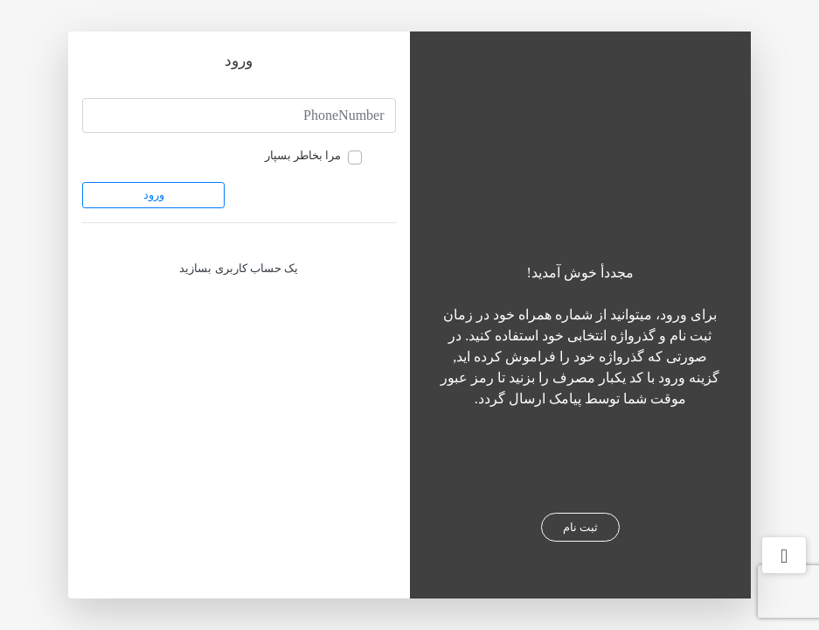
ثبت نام (580, 527)
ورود (153, 194)
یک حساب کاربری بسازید (238, 268)
